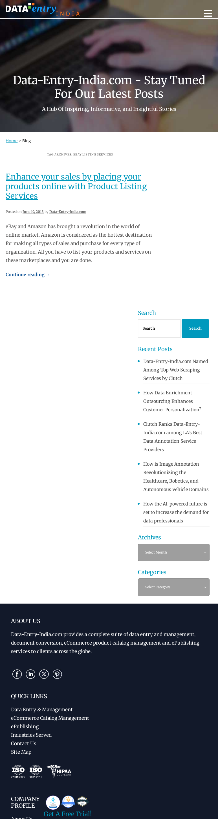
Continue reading (28, 274)
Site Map (21, 752)
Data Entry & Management (42, 709)
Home (11, 140)
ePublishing (25, 726)
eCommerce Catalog (50, 718)
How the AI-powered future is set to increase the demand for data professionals (176, 512)
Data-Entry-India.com (67, 211)
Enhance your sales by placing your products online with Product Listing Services (76, 186)
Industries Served (31, 735)
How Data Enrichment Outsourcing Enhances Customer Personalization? (172, 401)
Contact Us (23, 743)
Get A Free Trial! (68, 814)
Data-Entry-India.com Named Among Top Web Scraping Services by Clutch (175, 369)
